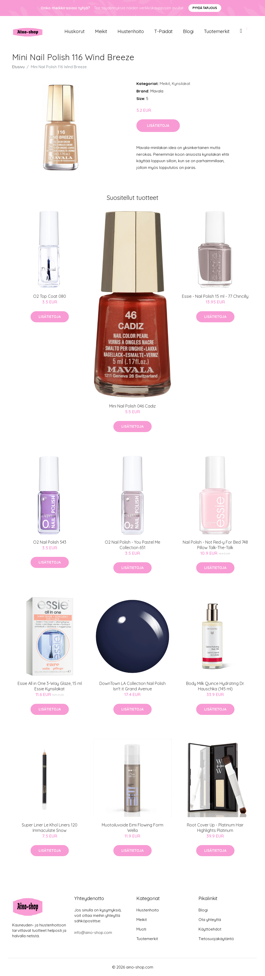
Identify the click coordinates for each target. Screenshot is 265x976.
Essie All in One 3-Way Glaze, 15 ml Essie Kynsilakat (50, 686)
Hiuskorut (74, 31)
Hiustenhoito (130, 31)
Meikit (101, 31)
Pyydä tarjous (205, 8)
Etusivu (18, 66)
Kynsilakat (181, 83)
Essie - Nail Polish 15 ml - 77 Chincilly (215, 296)
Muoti (141, 929)
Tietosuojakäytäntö (216, 938)
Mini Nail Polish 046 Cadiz (132, 406)
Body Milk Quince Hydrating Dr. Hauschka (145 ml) (215, 686)
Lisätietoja (158, 125)
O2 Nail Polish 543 (49, 542)
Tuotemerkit (217, 31)
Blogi (188, 31)
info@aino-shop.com (93, 932)
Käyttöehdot (209, 929)
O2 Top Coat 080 (49, 296)
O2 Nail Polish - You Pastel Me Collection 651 (132, 545)
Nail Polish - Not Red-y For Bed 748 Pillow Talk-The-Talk (215, 545)
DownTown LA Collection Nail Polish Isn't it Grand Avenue (132, 686)
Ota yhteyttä (209, 919)
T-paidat (163, 31)
